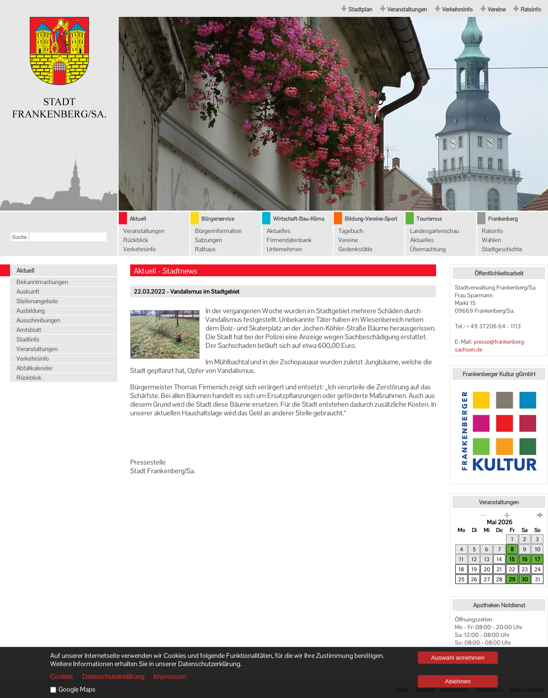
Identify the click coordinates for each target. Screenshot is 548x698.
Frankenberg (503, 218)
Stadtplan (360, 9)
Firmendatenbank (289, 240)
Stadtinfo (27, 339)
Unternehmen (284, 249)
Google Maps (76, 689)
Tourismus (429, 218)
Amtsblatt (28, 330)
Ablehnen (457, 681)
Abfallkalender (34, 368)
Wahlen (491, 240)
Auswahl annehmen (458, 657)
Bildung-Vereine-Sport (371, 218)
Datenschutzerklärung (113, 676)
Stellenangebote (37, 301)
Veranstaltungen (407, 9)
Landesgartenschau (434, 231)
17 (537, 559)
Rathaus (205, 249)
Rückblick (135, 240)
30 (525, 579)
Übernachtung (428, 249)
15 (512, 559)
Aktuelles (278, 231)
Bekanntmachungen (42, 282)
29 (512, 579)
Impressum (169, 676)
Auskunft (27, 291)
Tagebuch (350, 231)
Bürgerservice (217, 218)
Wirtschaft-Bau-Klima (298, 218)
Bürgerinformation (218, 231)
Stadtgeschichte (502, 249)
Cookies (61, 676)
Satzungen (208, 240)
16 (524, 559)
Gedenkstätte (355, 249)
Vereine (497, 9)
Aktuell (138, 218)
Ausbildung (30, 311)
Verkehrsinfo (457, 9)
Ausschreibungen (38, 320)
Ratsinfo (531, 9)
